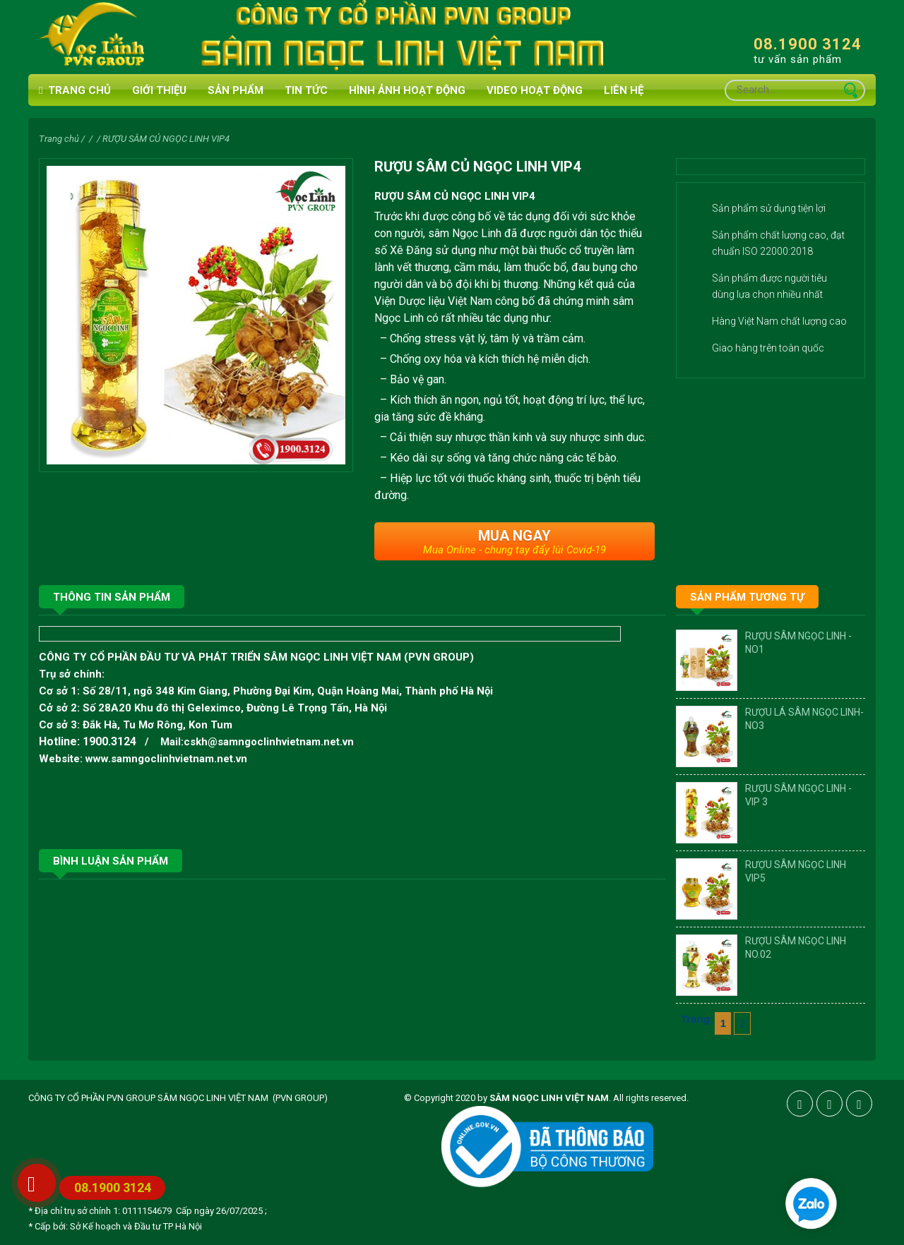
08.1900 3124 (808, 44)
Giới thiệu (159, 90)
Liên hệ (623, 90)
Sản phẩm (235, 90)
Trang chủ (75, 90)
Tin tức (306, 90)
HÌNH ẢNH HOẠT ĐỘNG (407, 90)
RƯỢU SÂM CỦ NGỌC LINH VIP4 (166, 138)
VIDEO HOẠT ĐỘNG (535, 90)
